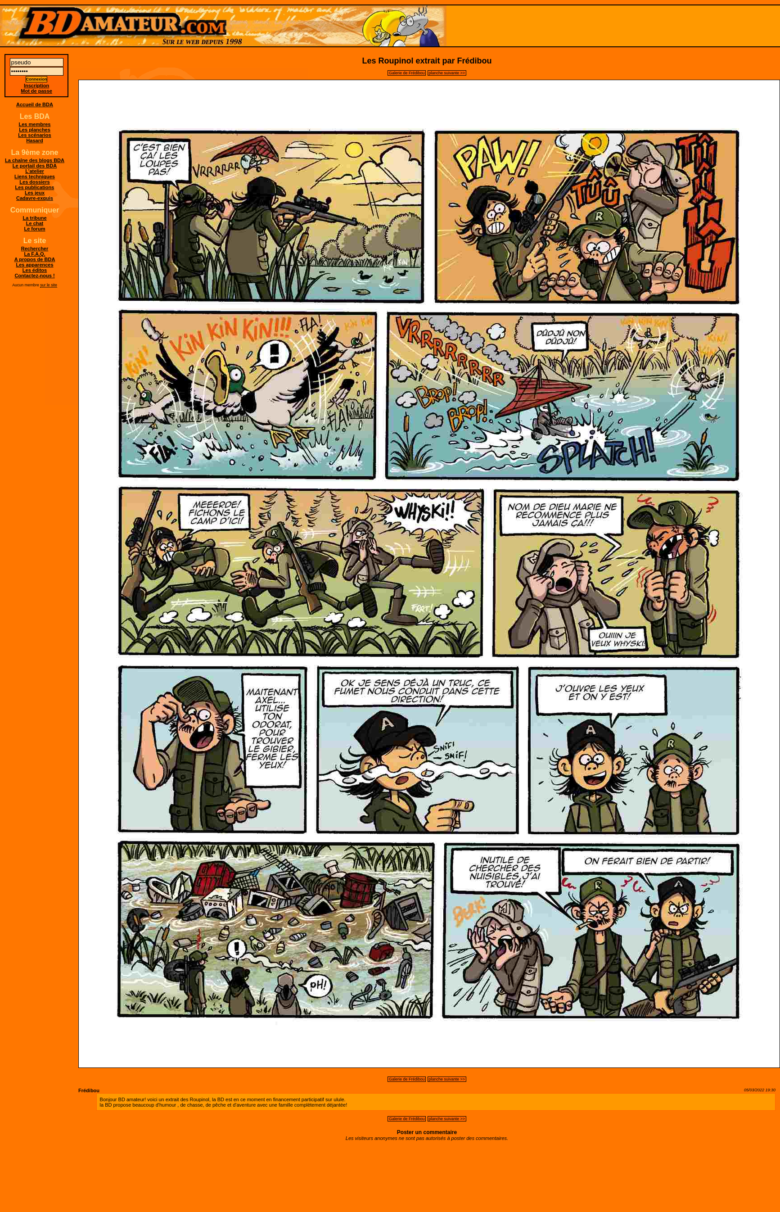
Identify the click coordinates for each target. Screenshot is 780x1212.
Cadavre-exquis (34, 198)
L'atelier (34, 171)
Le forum (34, 228)
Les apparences (34, 264)
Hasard (34, 140)
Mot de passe (36, 91)
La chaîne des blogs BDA (34, 160)
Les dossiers (34, 182)
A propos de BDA (34, 259)
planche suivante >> (447, 73)
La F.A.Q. (34, 254)
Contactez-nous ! (34, 275)
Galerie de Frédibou (407, 73)
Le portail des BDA (35, 165)
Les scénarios (34, 135)
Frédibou (88, 1090)
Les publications (34, 187)
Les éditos (35, 270)
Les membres (35, 124)
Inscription (36, 85)
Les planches (34, 129)
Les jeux (35, 192)
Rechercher (35, 248)
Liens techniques (34, 176)
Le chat (35, 223)
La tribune (34, 218)
